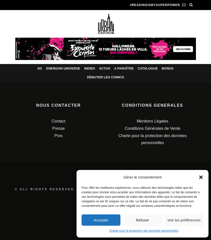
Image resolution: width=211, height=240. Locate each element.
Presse (58, 128)
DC (40, 68)
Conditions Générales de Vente (152, 128)
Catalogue (147, 68)
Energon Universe (63, 68)
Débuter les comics (105, 77)
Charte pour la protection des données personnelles (143, 230)
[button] (200, 177)
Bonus (167, 68)
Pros (58, 136)
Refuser (142, 220)
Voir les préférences (184, 220)
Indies (89, 68)
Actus (104, 68)
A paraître (124, 68)
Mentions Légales (152, 121)
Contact (58, 121)
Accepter (101, 220)
